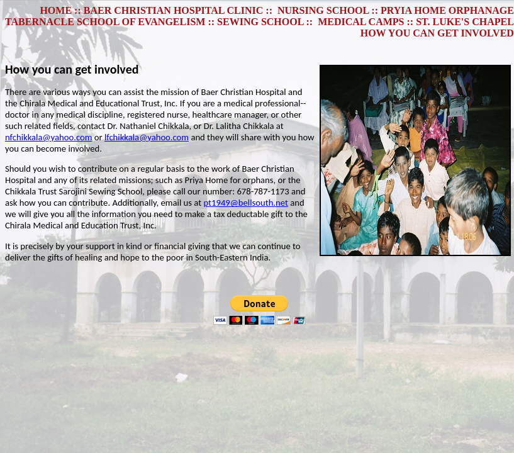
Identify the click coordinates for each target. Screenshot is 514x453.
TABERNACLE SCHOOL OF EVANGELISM (105, 21)
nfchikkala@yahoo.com (48, 137)
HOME (56, 10)
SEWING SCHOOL (260, 21)
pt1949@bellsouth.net (245, 202)
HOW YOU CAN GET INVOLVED (437, 33)
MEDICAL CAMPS (361, 21)
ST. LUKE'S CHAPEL (465, 21)
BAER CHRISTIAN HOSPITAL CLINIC (174, 10)
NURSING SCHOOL (323, 10)
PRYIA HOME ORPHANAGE (447, 10)
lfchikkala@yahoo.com (146, 137)
